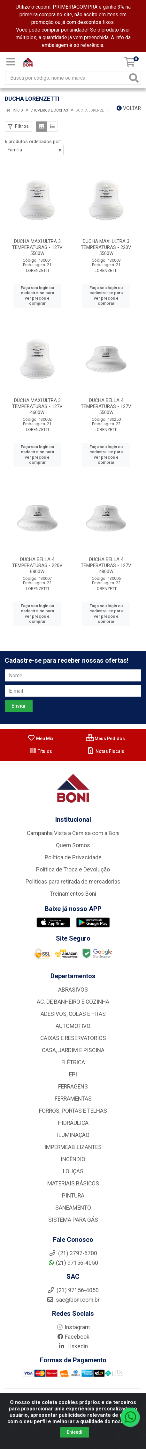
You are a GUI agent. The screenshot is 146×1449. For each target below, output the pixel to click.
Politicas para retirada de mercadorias (73, 881)
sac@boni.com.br (73, 1300)
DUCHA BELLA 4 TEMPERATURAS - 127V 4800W (106, 565)
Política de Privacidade (73, 857)
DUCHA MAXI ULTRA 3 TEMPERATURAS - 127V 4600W (37, 406)
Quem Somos (73, 845)
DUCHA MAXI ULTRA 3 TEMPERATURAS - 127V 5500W (37, 247)
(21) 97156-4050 (73, 1263)
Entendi (74, 1432)
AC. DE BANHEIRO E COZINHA (73, 1002)
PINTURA (73, 1195)
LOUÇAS (73, 1171)
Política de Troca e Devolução (73, 869)
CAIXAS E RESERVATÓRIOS (73, 1038)
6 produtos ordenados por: (33, 141)
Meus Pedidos (105, 738)
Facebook (73, 1337)
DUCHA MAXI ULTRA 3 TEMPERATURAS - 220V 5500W (106, 247)
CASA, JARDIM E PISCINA (73, 1050)
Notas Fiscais (105, 751)
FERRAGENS (73, 1086)
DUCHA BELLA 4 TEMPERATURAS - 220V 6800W (37, 565)
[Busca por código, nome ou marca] (66, 77)
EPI (73, 1074)
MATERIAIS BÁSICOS (73, 1183)
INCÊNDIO (73, 1159)
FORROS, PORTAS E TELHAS (73, 1111)
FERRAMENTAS (73, 1099)
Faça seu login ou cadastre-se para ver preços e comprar (37, 295)
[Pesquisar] (134, 77)
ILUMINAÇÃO (73, 1135)
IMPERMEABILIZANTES (73, 1147)
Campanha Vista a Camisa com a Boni (73, 833)
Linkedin (73, 1346)
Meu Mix (40, 738)
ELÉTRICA (73, 1062)
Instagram (73, 1327)
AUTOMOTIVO (73, 1026)
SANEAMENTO (73, 1208)
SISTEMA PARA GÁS (73, 1220)
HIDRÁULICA (73, 1123)
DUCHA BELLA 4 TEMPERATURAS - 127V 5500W (106, 406)
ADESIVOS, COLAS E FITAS (73, 1014)
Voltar (129, 108)
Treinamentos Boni (73, 894)
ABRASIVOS (73, 990)
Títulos (40, 751)
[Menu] (10, 62)
